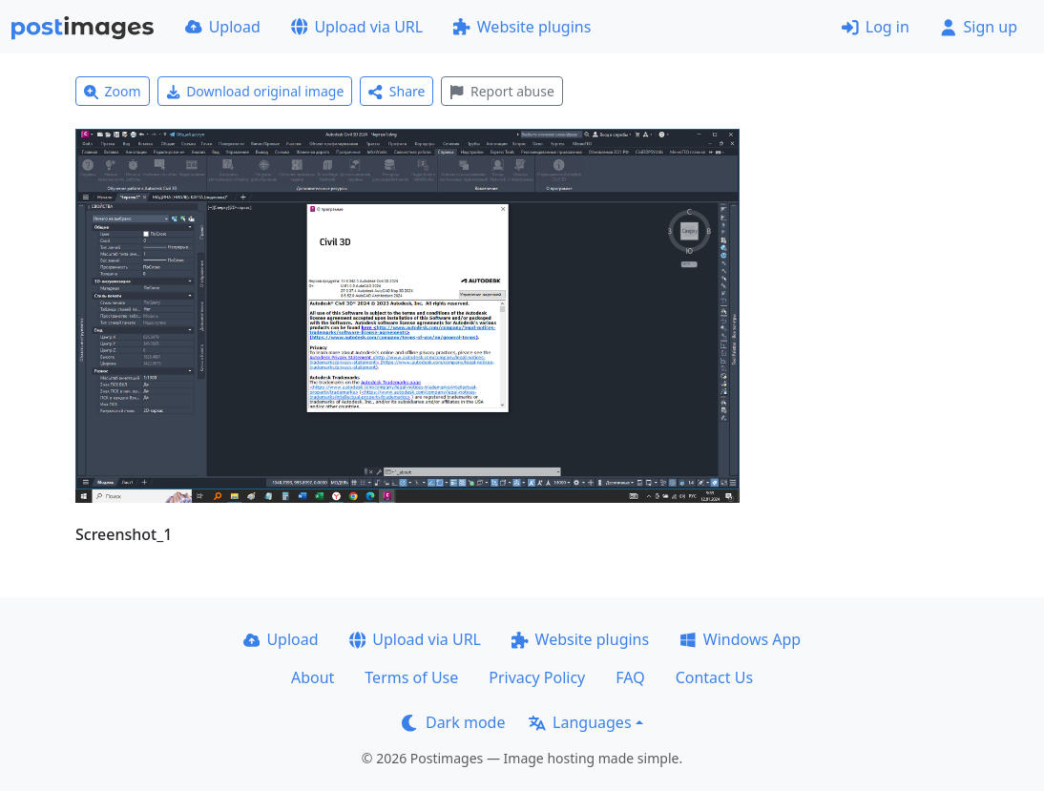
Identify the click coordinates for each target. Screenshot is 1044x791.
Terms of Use (411, 677)
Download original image (255, 91)
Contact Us (714, 677)
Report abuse (501, 91)
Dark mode (453, 722)
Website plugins (522, 26)
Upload (223, 26)
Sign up (978, 26)
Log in (875, 26)
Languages (580, 722)
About (312, 677)
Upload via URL (357, 26)
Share (396, 91)
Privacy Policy (537, 677)
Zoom (112, 91)
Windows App (740, 639)
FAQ (630, 677)
